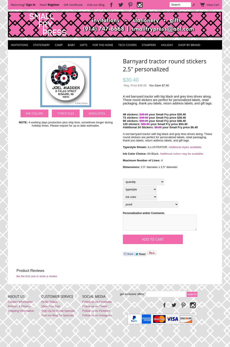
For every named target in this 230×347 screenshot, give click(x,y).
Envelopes (97, 113)
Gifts (83, 45)
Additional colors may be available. (182, 153)
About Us (16, 299)
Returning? (23, 5)
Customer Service (57, 299)
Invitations (19, 45)
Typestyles (65, 113)
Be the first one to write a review (36, 278)
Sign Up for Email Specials (58, 313)
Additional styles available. (185, 147)
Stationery (41, 45)
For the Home (103, 45)
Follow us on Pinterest (96, 313)
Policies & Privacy (19, 308)
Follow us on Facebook (97, 304)
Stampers (149, 45)
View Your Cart (50, 308)
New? (50, 5)
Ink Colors (34, 113)
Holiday (167, 45)
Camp (59, 45)
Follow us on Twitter (95, 308)
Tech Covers (127, 45)
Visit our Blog (96, 5)
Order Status (49, 304)
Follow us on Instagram (97, 317)
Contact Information (20, 304)
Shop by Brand (189, 45)
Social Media (93, 299)
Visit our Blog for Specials (57, 317)
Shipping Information (21, 313)
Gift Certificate (73, 5)
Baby (71, 45)
